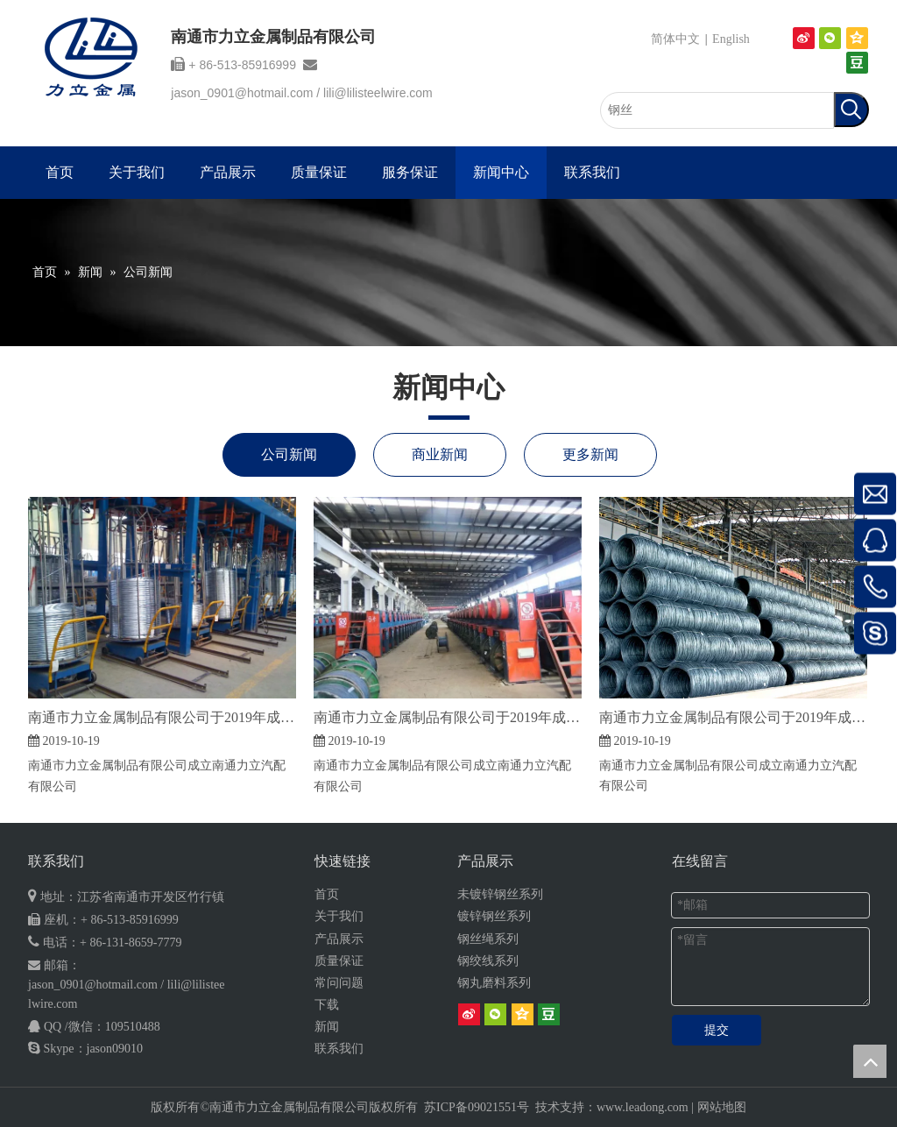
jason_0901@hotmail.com (242, 93)
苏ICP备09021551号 (476, 1107)
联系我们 (339, 1048)
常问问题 (339, 982)
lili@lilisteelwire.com (378, 93)
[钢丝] (717, 110)
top (869, 1061)
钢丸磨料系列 (494, 982)
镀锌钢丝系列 (494, 916)
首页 (326, 894)
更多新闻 (590, 454)
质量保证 (339, 961)
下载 (326, 1004)
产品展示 (339, 939)
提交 (716, 1030)
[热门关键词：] (851, 109)
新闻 (326, 1026)
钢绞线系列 (488, 961)
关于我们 (339, 916)
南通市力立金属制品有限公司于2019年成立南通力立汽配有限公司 (162, 717)
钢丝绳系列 (488, 939)
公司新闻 (289, 454)
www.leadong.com (643, 1107)
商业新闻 (440, 454)
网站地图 (721, 1107)
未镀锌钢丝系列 (500, 894)
